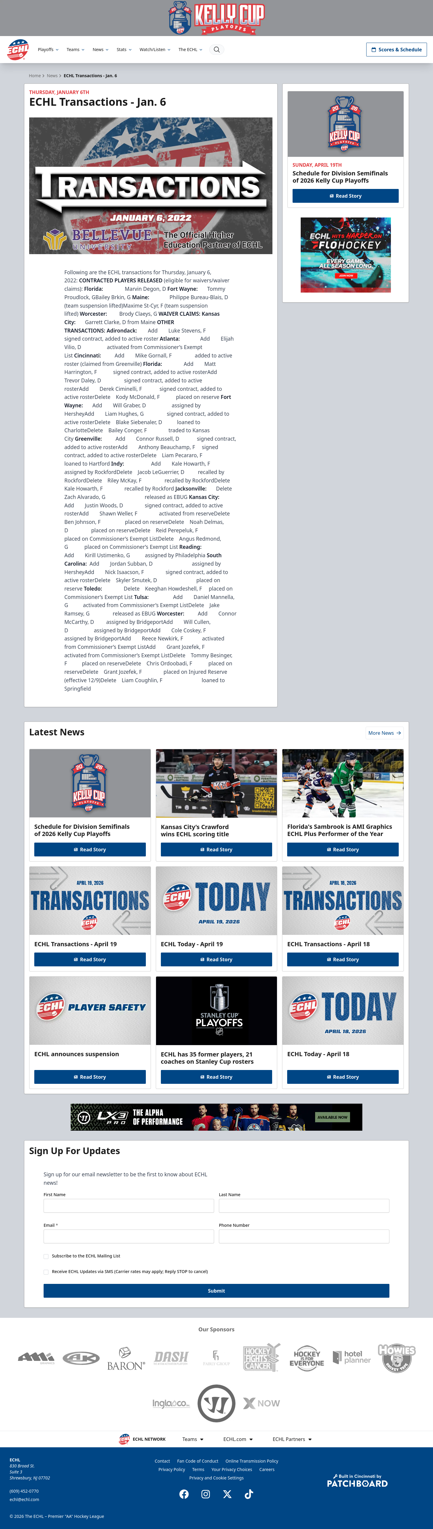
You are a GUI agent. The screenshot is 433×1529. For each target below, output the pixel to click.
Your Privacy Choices (232, 1469)
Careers (267, 1469)
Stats (124, 49)
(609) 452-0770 (24, 1491)
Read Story (345, 196)
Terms (198, 1469)
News (101, 49)
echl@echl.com (24, 1499)
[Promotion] (216, 18)
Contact (162, 1461)
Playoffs (49, 49)
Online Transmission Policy (252, 1461)
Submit (216, 1291)
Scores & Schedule (396, 49)
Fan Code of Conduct (197, 1461)
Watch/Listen (155, 49)
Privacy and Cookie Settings (216, 1478)
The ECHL (191, 49)
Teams (76, 49)
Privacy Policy (171, 1469)
